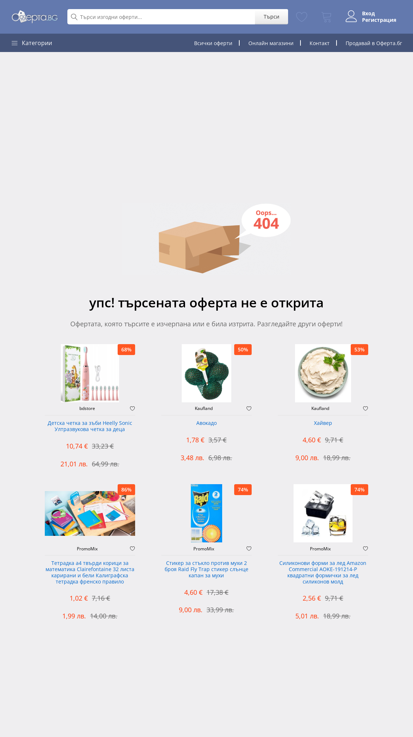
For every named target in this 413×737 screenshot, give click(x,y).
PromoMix (87, 548)
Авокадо (206, 423)
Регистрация (379, 20)
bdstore (87, 408)
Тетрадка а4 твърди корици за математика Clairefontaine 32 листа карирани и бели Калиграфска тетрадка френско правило (90, 572)
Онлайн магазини (271, 43)
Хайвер (323, 423)
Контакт (320, 43)
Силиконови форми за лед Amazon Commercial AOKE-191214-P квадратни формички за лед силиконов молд (322, 572)
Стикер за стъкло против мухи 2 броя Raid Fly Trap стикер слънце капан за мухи (206, 569)
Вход (368, 13)
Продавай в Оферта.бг (374, 43)
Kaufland (204, 408)
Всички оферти (213, 43)
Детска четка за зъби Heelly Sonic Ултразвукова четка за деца (90, 426)
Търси (271, 16)
